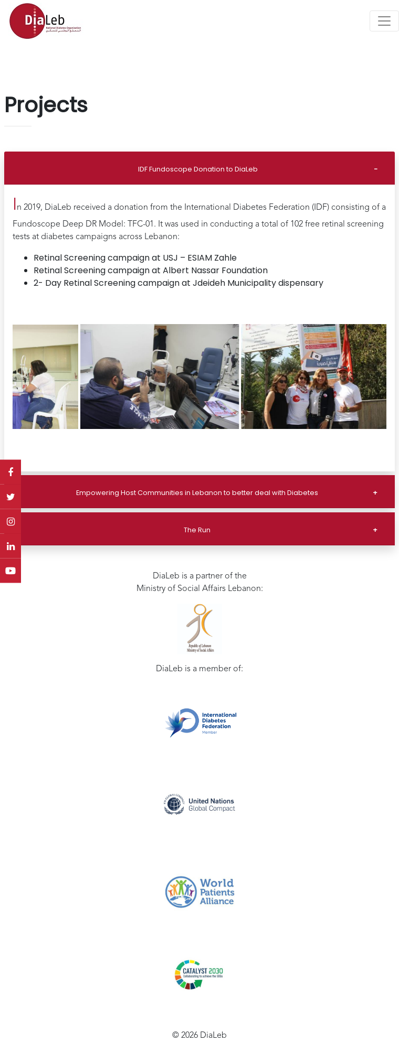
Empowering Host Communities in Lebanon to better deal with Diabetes (197, 492)
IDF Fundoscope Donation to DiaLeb (198, 169)
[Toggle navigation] (384, 20)
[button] (22, 376)
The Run (197, 529)
